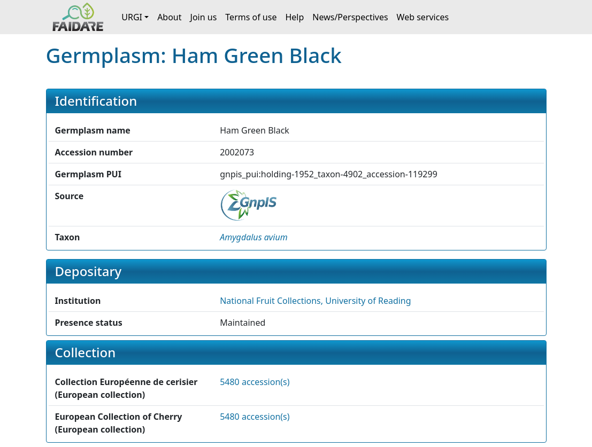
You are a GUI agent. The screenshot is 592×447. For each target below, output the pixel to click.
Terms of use (250, 17)
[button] (254, 237)
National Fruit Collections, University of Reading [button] (315, 301)
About (169, 17)
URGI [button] (131, 17)
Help (294, 17)
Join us (203, 17)
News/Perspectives (350, 17)
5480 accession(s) (254, 382)
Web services (423, 17)
